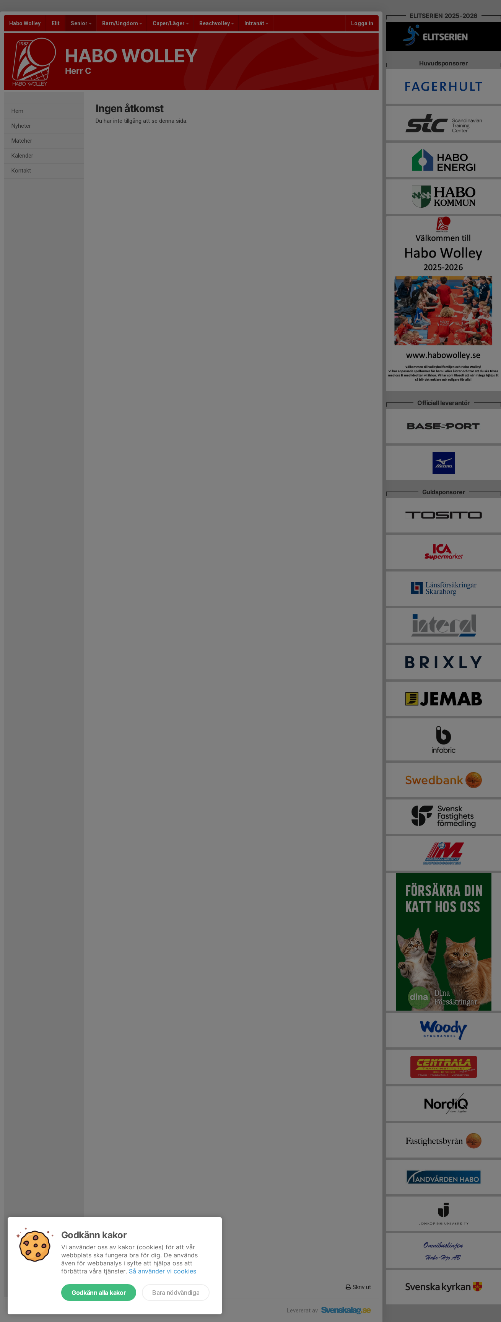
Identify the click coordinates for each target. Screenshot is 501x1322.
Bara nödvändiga (175, 1292)
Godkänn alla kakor (99, 1292)
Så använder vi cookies (162, 1271)
